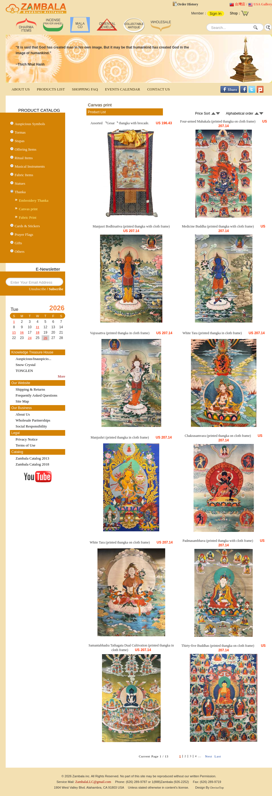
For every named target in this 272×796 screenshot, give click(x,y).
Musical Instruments (30, 166)
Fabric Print (28, 217)
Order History (187, 4)
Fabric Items (24, 175)
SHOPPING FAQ (85, 89)
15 (14, 332)
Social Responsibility (31, 426)
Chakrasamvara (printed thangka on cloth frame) (218, 436)
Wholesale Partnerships (33, 420)
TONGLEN (24, 370)
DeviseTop (217, 787)
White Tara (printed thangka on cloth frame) (120, 542)
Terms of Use (25, 445)
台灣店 (240, 4)
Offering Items (26, 149)
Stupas (20, 141)
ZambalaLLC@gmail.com (93, 782)
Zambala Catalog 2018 (32, 464)
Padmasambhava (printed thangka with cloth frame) (217, 541)
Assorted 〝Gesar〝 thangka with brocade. (119, 123)
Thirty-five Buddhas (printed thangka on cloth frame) (217, 646)
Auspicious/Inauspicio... (33, 359)
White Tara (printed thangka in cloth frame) (212, 333)
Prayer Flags (24, 234)
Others (20, 251)
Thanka (20, 192)
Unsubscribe (37, 289)
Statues (20, 183)
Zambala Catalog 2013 (32, 458)
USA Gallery (263, 4)
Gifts (18, 243)
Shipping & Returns (30, 389)
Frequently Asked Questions (36, 395)
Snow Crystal (25, 365)
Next (208, 756)
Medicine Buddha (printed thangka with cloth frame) (218, 226)
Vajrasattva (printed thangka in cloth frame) (120, 333)
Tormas (20, 132)
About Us (23, 414)
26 (45, 338)
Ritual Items (24, 158)
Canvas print (28, 209)
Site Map (22, 401)
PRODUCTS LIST (51, 89)
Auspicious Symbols (30, 124)
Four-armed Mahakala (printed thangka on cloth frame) (218, 121)
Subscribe (56, 289)
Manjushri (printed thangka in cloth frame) (120, 437)
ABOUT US (21, 89)
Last (217, 756)
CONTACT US (158, 89)
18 (37, 332)
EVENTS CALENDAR (122, 89)
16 (22, 332)
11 (37, 327)
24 (29, 338)
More (61, 376)
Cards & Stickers (27, 226)
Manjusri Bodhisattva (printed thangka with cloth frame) (131, 226)
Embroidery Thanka (33, 200)
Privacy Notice (27, 439)
